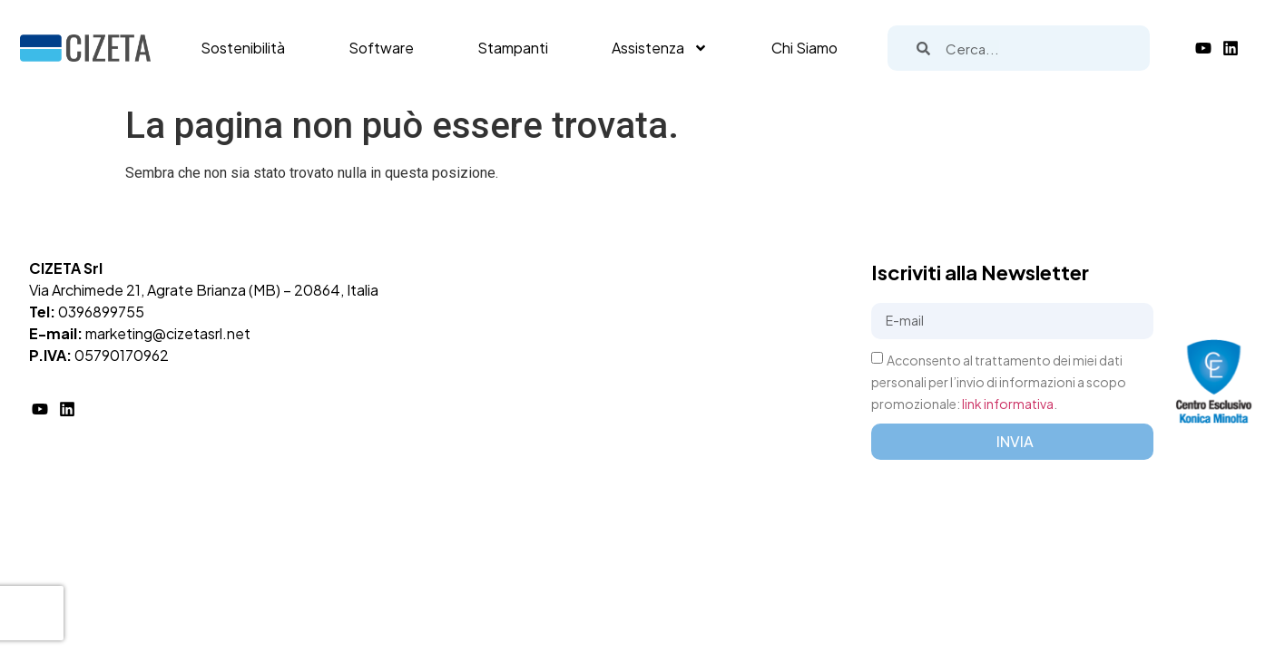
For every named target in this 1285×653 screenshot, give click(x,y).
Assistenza (660, 48)
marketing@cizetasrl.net (167, 333)
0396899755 (101, 311)
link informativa (1008, 403)
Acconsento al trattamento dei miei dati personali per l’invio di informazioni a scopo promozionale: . (998, 382)
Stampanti (512, 47)
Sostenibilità (243, 47)
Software (381, 47)
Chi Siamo (804, 47)
